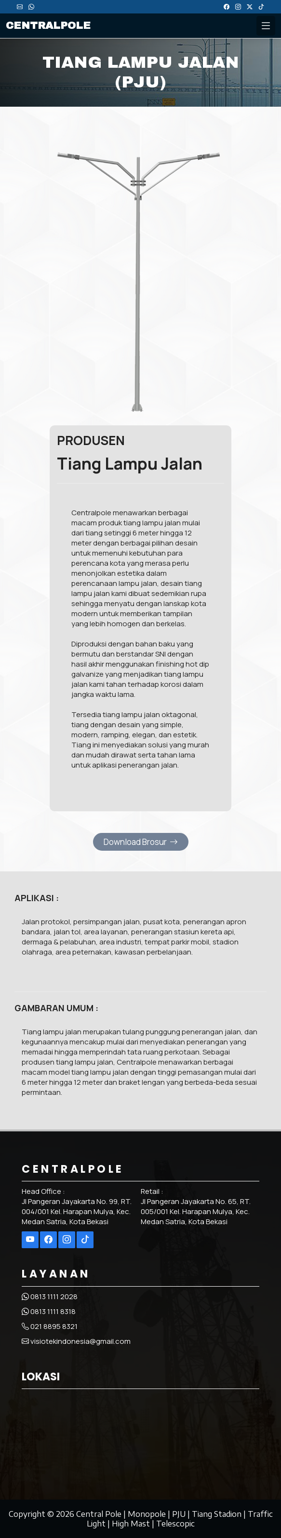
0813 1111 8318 (49, 1311)
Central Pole (98, 1514)
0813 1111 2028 (50, 1296)
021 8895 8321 (50, 1326)
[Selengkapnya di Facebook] (48, 1240)
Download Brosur (141, 841)
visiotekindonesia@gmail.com (76, 1341)
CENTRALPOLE (48, 25)
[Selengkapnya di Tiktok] (85, 1240)
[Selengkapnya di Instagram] (66, 1240)
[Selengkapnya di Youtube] (30, 1240)
